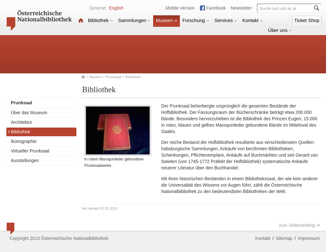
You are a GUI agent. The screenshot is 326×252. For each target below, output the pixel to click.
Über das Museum (29, 112)
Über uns (280, 30)
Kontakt (252, 20)
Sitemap (284, 238)
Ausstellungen (25, 160)
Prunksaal (113, 77)
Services (226, 20)
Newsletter (241, 8)
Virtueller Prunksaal (30, 150)
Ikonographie (24, 141)
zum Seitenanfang (299, 225)
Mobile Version (180, 8)
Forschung (195, 20)
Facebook (216, 8)
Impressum (309, 238)
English (116, 8)
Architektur (21, 122)
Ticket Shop (306, 20)
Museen (166, 20)
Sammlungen (134, 20)
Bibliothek (100, 20)
